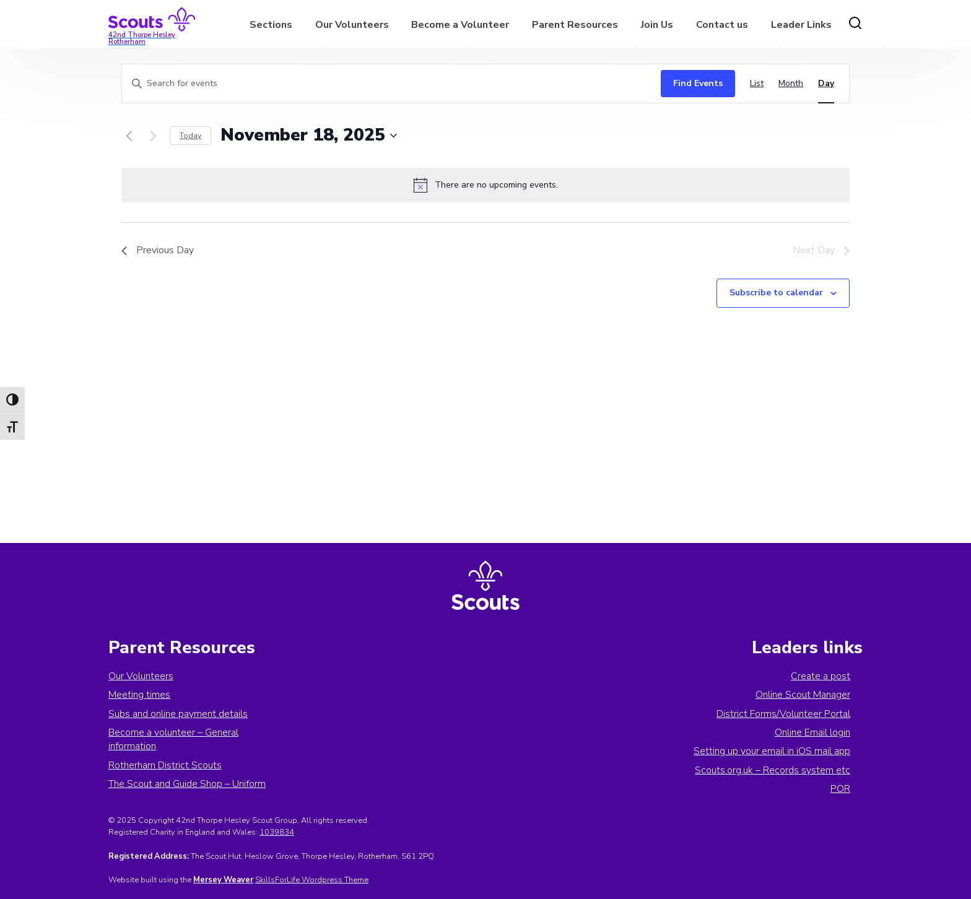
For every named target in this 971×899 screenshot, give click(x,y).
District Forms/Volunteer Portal (783, 714)
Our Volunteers (352, 25)
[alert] (485, 185)
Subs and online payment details (178, 714)
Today (190, 136)
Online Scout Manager (802, 694)
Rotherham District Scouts (165, 765)
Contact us (722, 25)
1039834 (276, 832)
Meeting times (139, 694)
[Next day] (153, 135)
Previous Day (157, 250)
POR (840, 789)
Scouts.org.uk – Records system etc (772, 770)
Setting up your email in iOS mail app (772, 751)
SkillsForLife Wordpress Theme (311, 879)
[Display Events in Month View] (790, 83)
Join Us (657, 25)
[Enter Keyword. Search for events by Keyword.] (388, 83)
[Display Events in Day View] (826, 83)
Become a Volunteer (460, 25)
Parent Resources (575, 25)
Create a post (820, 676)
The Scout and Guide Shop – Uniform (187, 784)
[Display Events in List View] (757, 83)
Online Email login (812, 732)
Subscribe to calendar (776, 292)
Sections (271, 25)
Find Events (698, 83)
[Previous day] (128, 135)
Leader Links (801, 25)
